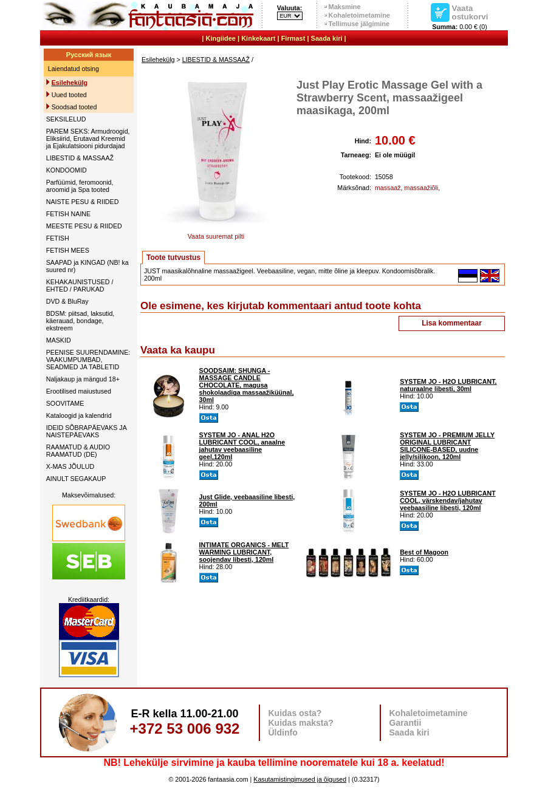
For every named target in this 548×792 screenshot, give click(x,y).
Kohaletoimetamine (359, 15)
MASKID (58, 340)
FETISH (57, 238)
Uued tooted (69, 94)
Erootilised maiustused (78, 391)
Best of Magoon (424, 552)
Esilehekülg (158, 59)
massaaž (388, 187)
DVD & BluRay (67, 301)
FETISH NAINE (68, 213)
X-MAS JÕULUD (70, 466)
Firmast (293, 38)
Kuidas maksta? (301, 723)
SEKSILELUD (66, 119)
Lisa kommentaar (452, 323)
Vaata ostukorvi (470, 12)
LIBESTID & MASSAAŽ (80, 158)
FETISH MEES (67, 250)
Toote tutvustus (173, 257)
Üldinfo (283, 732)
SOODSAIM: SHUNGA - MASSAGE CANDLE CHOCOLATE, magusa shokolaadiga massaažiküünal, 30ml (246, 385)
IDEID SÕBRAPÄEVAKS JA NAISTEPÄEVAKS (86, 431)
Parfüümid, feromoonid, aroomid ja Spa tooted (80, 186)
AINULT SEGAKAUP (76, 478)
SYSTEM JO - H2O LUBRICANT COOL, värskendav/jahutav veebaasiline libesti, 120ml (448, 500)
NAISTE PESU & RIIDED (82, 201)
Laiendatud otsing (73, 68)
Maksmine (345, 6)
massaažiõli (422, 187)
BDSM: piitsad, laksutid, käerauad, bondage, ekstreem (80, 321)
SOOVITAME (65, 403)
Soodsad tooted (74, 107)
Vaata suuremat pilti (216, 233)
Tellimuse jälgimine (359, 23)
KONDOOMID (66, 170)
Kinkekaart (258, 38)
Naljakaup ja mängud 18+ (83, 379)
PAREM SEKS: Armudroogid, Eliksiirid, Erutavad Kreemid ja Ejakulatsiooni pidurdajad (88, 138)
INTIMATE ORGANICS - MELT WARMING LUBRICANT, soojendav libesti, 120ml (244, 552)
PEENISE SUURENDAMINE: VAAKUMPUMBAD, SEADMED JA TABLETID (88, 359)
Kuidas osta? (295, 713)
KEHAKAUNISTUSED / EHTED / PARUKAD (80, 285)
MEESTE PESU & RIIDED (84, 226)
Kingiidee (220, 38)
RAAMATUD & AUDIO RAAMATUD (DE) (78, 450)
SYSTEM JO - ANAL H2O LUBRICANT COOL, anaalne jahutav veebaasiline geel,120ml (242, 445)
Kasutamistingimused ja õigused (299, 779)
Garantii (405, 723)
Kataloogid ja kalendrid (79, 415)
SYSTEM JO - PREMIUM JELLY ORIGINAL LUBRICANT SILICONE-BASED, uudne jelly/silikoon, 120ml (447, 445)
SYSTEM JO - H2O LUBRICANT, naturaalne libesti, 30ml (448, 385)
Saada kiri (327, 38)
